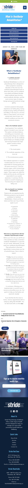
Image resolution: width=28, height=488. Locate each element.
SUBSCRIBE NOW (14, 391)
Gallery (14, 442)
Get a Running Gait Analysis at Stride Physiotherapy (13, 349)
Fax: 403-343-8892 (14, 462)
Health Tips (14, 28)
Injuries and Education (14, 31)
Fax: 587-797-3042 (14, 479)
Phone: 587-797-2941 (14, 477)
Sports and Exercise (14, 38)
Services (14, 440)
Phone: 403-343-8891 (14, 460)
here (22, 303)
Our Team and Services (14, 35)
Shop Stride (14, 438)
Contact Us (14, 446)
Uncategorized (14, 41)
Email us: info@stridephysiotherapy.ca (14, 464)
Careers (14, 444)
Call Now (14, 1)
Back (5, 328)
